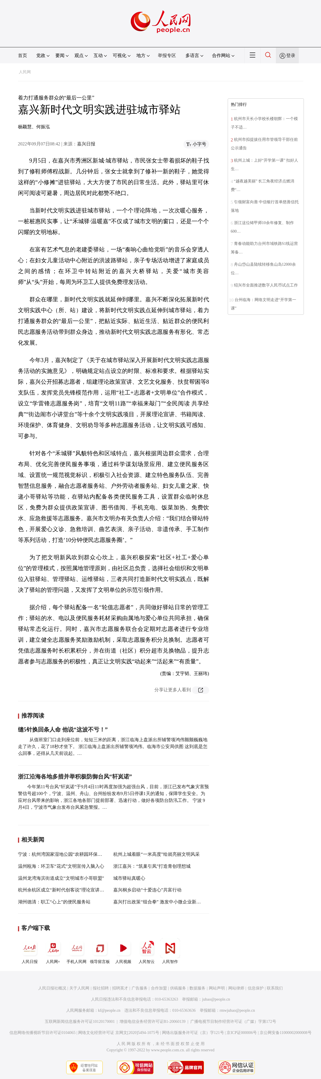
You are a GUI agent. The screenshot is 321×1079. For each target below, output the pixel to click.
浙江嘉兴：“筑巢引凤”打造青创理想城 (151, 866)
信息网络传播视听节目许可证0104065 (42, 1033)
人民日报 (30, 951)
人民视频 (123, 951)
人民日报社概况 (52, 988)
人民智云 (147, 951)
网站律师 (236, 988)
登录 (290, 55)
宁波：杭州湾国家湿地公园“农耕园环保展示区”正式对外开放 (79, 854)
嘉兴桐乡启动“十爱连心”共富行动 (147, 889)
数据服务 (197, 988)
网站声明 (217, 988)
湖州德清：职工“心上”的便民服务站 (54, 901)
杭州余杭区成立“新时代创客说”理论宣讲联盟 (63, 889)
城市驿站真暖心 (129, 878)
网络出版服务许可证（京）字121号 (193, 1033)
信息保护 (256, 988)
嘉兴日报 (86, 143)
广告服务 (140, 988)
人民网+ (53, 951)
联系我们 (275, 988)
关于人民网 (79, 988)
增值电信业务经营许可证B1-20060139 (152, 1021)
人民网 (25, 72)
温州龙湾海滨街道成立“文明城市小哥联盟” (61, 878)
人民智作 (170, 951)
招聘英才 (120, 988)
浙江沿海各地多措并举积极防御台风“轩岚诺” (75, 776)
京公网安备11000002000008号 (285, 1033)
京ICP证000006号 (242, 1033)
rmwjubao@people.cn (237, 1010)
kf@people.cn (109, 1010)
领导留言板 (100, 951)
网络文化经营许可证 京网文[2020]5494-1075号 (118, 1033)
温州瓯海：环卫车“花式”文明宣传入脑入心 (61, 866)
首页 (22, 55)
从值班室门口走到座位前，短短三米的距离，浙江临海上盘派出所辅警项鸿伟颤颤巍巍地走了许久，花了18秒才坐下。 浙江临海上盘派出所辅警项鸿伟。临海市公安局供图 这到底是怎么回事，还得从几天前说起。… (112, 746)
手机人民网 (76, 951)
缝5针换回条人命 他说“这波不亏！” (63, 729)
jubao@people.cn (216, 999)
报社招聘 (101, 988)
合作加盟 (159, 988)
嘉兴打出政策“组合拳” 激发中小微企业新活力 (159, 901)
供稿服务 (178, 988)
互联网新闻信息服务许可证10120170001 (80, 1021)
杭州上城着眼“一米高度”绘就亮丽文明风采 (156, 854)
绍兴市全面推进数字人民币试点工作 (266, 285)
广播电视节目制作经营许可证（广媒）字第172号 (233, 1021)
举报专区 (167, 55)
